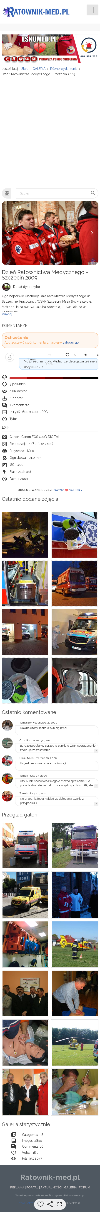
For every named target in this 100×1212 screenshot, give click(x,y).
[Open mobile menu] (92, 10)
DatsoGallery (68, 490)
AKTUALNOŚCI (51, 1187)
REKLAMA (17, 1187)
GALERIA (70, 1187)
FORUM (84, 1187)
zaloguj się (71, 342)
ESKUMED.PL (28, 1203)
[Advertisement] (49, 129)
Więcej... (8, 314)
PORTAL (32, 1187)
